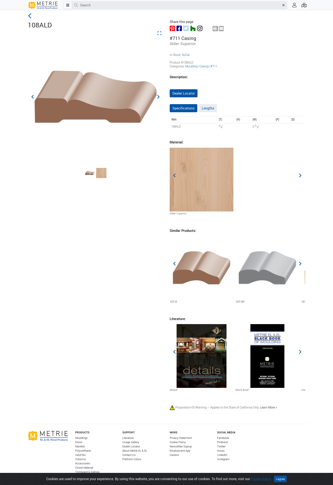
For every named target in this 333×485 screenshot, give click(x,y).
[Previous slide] (33, 96)
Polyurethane (83, 450)
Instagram (223, 459)
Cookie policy (261, 478)
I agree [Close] (280, 479)
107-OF (240, 301)
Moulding (191, 66)
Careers (174, 455)
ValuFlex (80, 455)
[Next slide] (158, 96)
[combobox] (180, 5)
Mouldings (81, 438)
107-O (173, 301)
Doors (78, 442)
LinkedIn (222, 455)
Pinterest (222, 442)
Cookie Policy (178, 442)
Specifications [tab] (183, 108)
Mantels (80, 446)
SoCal (185, 55)
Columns (80, 459)
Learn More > (268, 407)
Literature (128, 438)
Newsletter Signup (181, 446)
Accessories (82, 463)
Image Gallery (130, 442)
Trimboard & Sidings (87, 472)
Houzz (220, 450)
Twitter (221, 446)
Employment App (180, 450)
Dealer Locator (183, 93)
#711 (213, 66)
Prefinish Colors (131, 459)
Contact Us (129, 455)
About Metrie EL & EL (134, 450)
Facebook (223, 438)
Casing (204, 66)
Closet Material (84, 467)
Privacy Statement (181, 438)
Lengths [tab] (208, 108)
